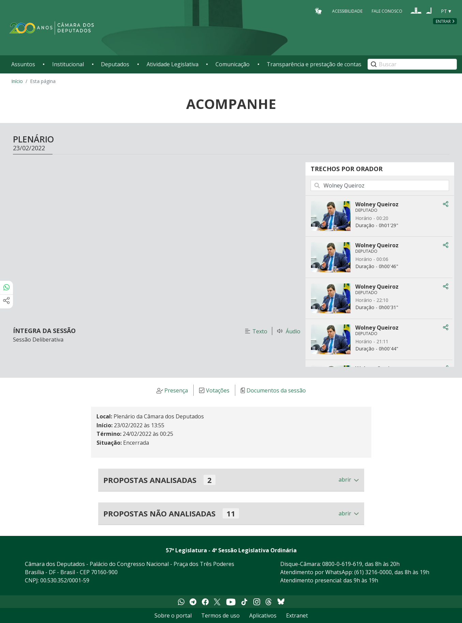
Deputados (115, 64)
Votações (217, 390)
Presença (176, 390)
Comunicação (232, 64)
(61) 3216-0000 (373, 572)
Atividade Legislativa (172, 64)
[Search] (412, 64)
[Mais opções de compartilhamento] (6, 301)
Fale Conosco (387, 11)
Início (17, 81)
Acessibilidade (347, 11)
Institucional (68, 64)
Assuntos (23, 64)
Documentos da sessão (276, 390)
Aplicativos (263, 615)
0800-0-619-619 (342, 564)
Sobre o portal (173, 615)
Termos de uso (220, 615)
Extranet (297, 615)
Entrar (443, 21)
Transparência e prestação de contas (314, 64)
